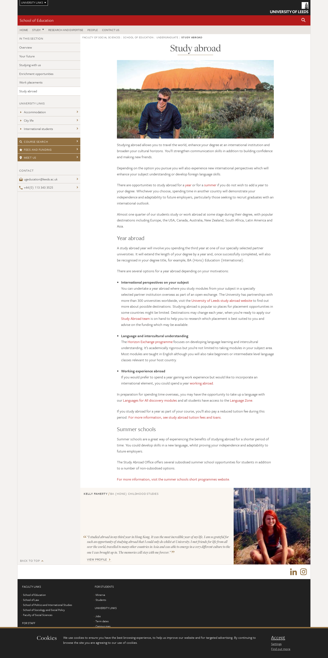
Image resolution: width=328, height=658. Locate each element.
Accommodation (32, 112)
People (92, 30)
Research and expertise (65, 30)
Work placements (30, 82)
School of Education (37, 20)
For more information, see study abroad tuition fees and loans (174, 417)
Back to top (30, 560)
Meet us (27, 157)
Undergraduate (167, 37)
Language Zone (241, 400)
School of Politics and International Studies (47, 605)
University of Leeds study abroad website (221, 300)
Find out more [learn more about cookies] (280, 648)
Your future (27, 56)
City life (26, 120)
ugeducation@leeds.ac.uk (38, 179)
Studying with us (30, 65)
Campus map (103, 626)
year (188, 185)
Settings (276, 643)
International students (36, 128)
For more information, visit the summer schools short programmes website (173, 479)
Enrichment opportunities (36, 73)
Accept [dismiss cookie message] (278, 637)
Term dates (102, 621)
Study (36, 30)
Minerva (100, 595)
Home (24, 30)
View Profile (97, 559)
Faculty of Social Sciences (101, 37)
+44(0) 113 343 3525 (36, 187)
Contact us (110, 30)
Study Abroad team (135, 318)
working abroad (201, 383)
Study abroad (28, 91)
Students (101, 600)
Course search (33, 141)
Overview (25, 47)
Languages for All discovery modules (150, 400)
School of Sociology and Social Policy (44, 610)
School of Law (31, 600)
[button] (303, 20)
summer (210, 185)
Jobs (98, 616)
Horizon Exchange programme (150, 341)
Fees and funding (35, 149)
